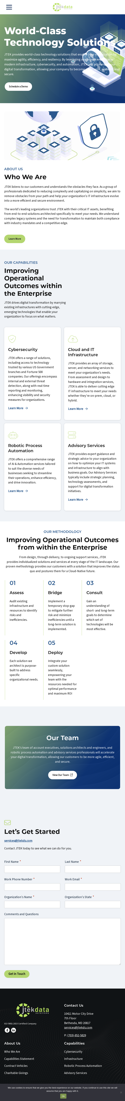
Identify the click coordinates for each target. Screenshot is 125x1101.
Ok (63, 1096)
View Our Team (62, 774)
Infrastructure (73, 1058)
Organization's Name (19, 896)
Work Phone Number (19, 878)
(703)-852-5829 (76, 1035)
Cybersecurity (73, 1051)
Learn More (14, 238)
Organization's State (79, 896)
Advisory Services (75, 1072)
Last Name (73, 861)
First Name (12, 861)
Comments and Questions (21, 914)
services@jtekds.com (18, 840)
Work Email (73, 878)
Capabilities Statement (19, 1058)
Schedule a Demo (18, 86)
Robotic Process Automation (83, 1065)
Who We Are (12, 1051)
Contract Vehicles (16, 1065)
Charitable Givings (16, 1072)
